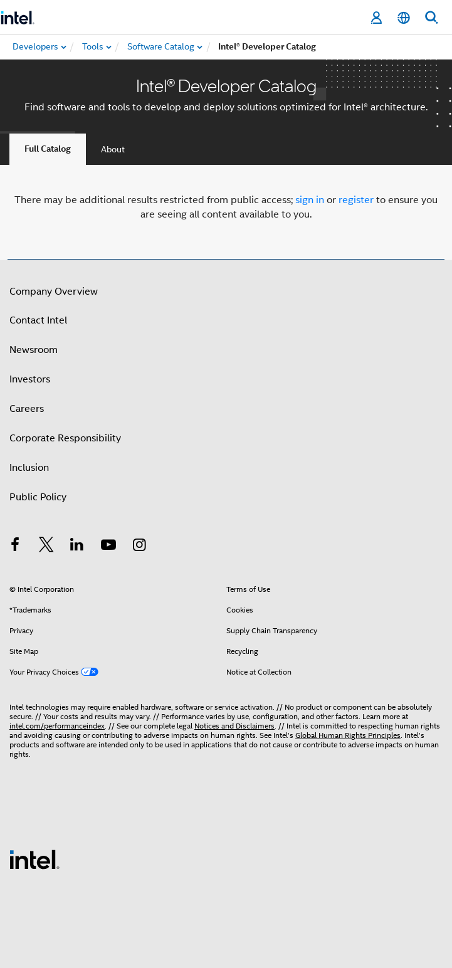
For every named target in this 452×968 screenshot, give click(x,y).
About (113, 149)
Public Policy (37, 497)
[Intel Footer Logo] (34, 859)
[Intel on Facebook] (15, 546)
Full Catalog (47, 149)
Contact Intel (38, 320)
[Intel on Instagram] (139, 546)
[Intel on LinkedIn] (77, 546)
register (356, 200)
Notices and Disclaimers (234, 725)
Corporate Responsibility (65, 438)
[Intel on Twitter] (46, 546)
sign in (309, 200)
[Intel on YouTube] (108, 546)
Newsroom (33, 350)
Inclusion (29, 467)
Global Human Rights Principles (348, 735)
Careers (26, 408)
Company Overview (53, 291)
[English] (403, 18)
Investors (29, 379)
